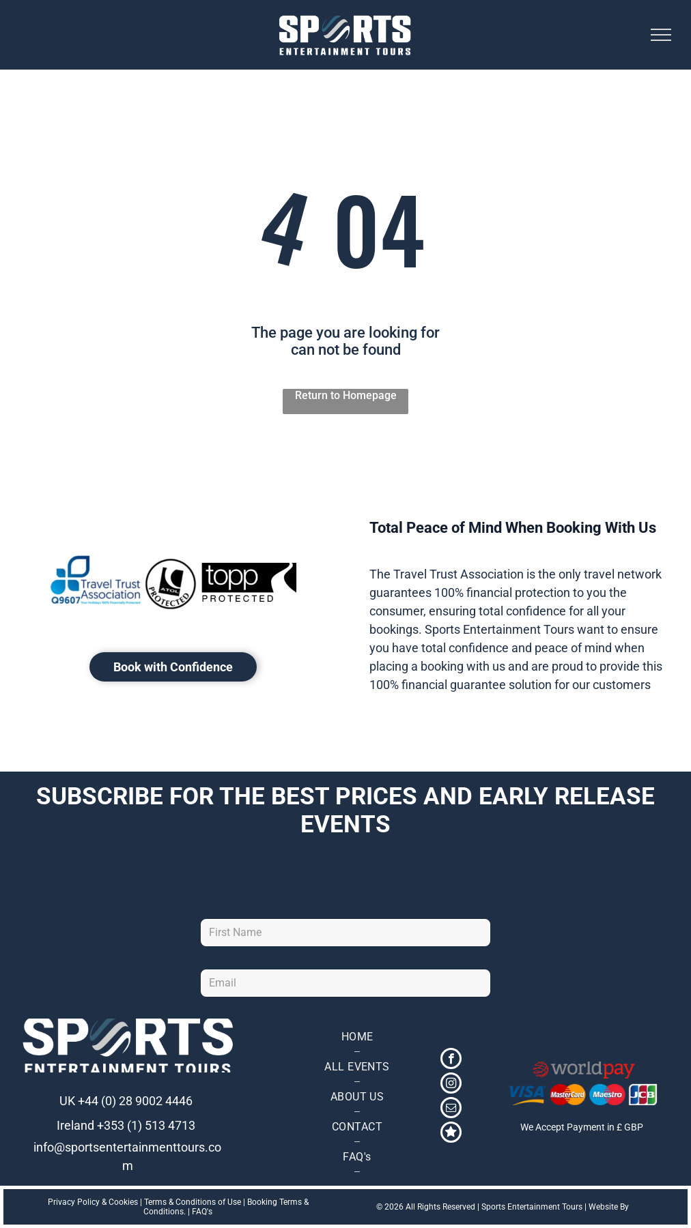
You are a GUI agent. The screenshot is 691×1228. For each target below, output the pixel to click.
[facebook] (451, 1060)
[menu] (661, 35)
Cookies (123, 1202)
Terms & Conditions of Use (192, 1202)
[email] (451, 1109)
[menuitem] (357, 1037)
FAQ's (202, 1211)
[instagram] (451, 1084)
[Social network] (451, 1134)
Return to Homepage (346, 395)
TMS (639, 1207)
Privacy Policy (74, 1202)
